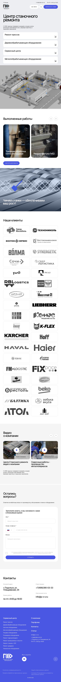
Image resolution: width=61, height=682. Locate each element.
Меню (34, 7)
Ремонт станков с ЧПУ (9, 643)
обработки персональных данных (44, 553)
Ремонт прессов (30, 35)
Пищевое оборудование (10, 632)
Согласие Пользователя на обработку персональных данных (42, 673)
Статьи (33, 631)
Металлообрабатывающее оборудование (15, 630)
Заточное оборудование (10, 627)
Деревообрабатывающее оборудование (30, 44)
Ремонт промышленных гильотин (12, 640)
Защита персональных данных (40, 670)
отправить (30, 557)
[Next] (56, 119)
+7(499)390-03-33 (40, 2)
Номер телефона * (11, 526)
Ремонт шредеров (8, 646)
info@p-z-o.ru (42, 597)
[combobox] (10, 530)
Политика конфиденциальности (12, 670)
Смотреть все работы (11, 163)
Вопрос (8, 535)
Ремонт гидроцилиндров (10, 638)
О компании (35, 618)
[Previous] (51, 119)
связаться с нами (50, 6)
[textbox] (7, 530)
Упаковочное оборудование (11, 648)
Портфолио (35, 622)
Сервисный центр (30, 52)
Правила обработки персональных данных (15, 673)
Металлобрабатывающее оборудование (30, 60)
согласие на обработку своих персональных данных (23, 552)
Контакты (34, 627)
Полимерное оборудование (11, 635)
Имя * (7, 517)
